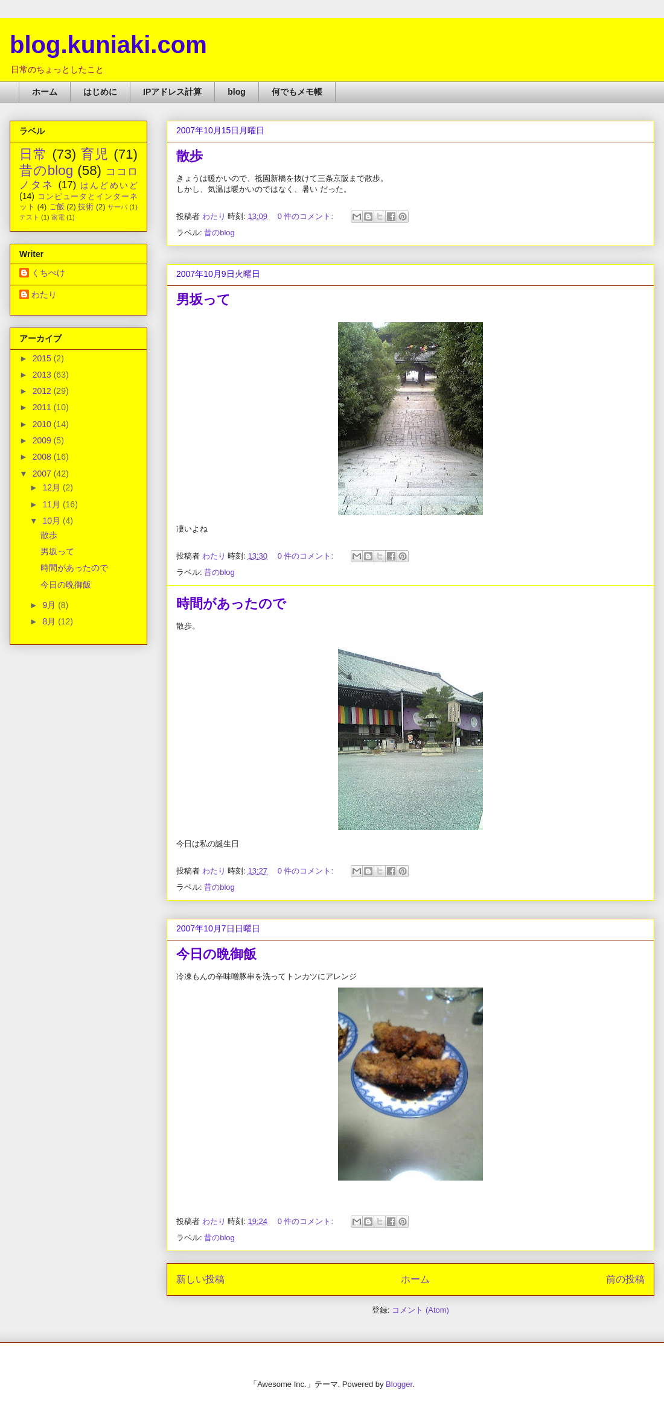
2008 (43, 456)
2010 (43, 424)
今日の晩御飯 (216, 954)
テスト (29, 217)
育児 (95, 154)
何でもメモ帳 (297, 92)
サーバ (117, 207)
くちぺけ (48, 272)
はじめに (100, 92)
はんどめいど (109, 185)
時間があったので (231, 603)
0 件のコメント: (307, 216)
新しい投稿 (200, 1279)
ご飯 (57, 207)
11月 (52, 504)
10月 (52, 520)
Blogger (399, 1384)
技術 (86, 207)
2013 (43, 374)
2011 (43, 407)
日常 (33, 154)
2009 (43, 440)
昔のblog (219, 232)
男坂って (203, 299)
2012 (43, 391)
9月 (50, 605)
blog (237, 92)
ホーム (44, 92)
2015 (43, 358)
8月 (50, 621)
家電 (58, 217)
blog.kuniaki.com (108, 44)
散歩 (189, 155)
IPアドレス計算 (172, 92)
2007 (43, 473)
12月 (52, 487)
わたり (44, 294)
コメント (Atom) (420, 1309)
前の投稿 (625, 1279)
